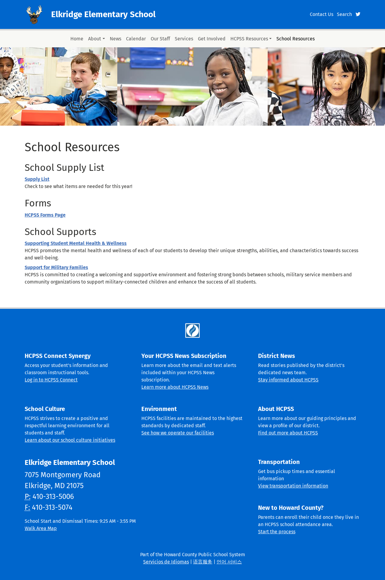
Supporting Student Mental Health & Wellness (76, 243)
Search (344, 14)
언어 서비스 (229, 562)
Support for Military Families (56, 267)
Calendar (136, 39)
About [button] (94, 39)
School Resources (295, 39)
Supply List (37, 179)
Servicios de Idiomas (166, 562)
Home (76, 39)
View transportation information (293, 486)
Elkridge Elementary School (103, 14)
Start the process (276, 532)
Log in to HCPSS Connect (51, 380)
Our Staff (160, 39)
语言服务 (202, 562)
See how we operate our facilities (177, 433)
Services (184, 39)
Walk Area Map (41, 528)
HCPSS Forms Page (45, 215)
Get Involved (212, 39)
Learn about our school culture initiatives (70, 440)
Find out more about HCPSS (288, 433)
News (115, 39)
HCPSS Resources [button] (249, 39)
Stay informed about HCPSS (288, 380)
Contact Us (321, 14)
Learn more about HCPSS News (174, 387)
